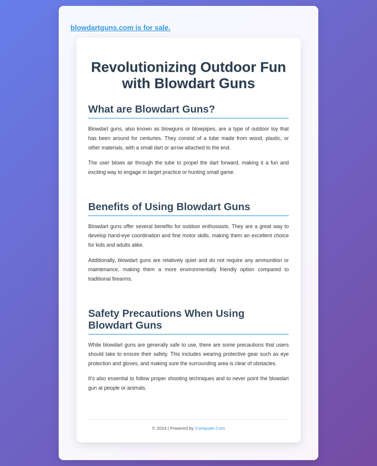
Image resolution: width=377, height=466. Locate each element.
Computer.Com (210, 428)
